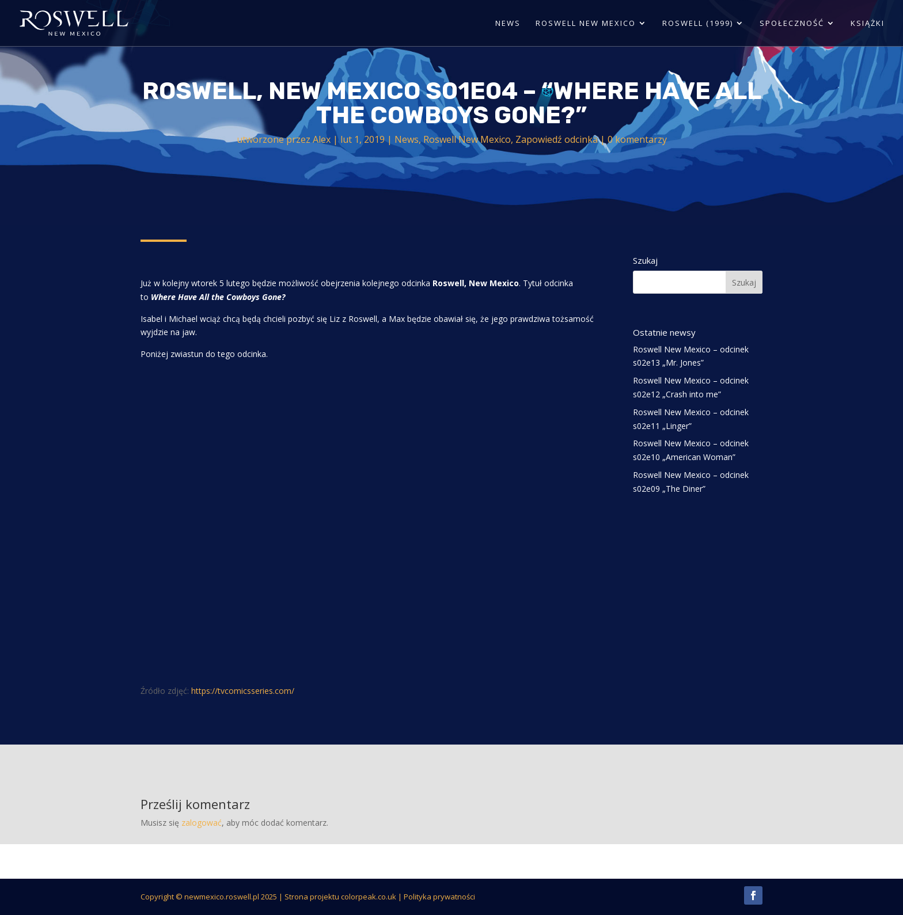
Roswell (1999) (697, 23)
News (508, 23)
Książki (868, 23)
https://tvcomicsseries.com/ (242, 690)
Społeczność (792, 23)
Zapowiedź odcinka (556, 139)
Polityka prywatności (439, 896)
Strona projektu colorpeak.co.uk (340, 896)
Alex (322, 139)
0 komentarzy (637, 139)
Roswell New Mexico (586, 23)
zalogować (201, 822)
